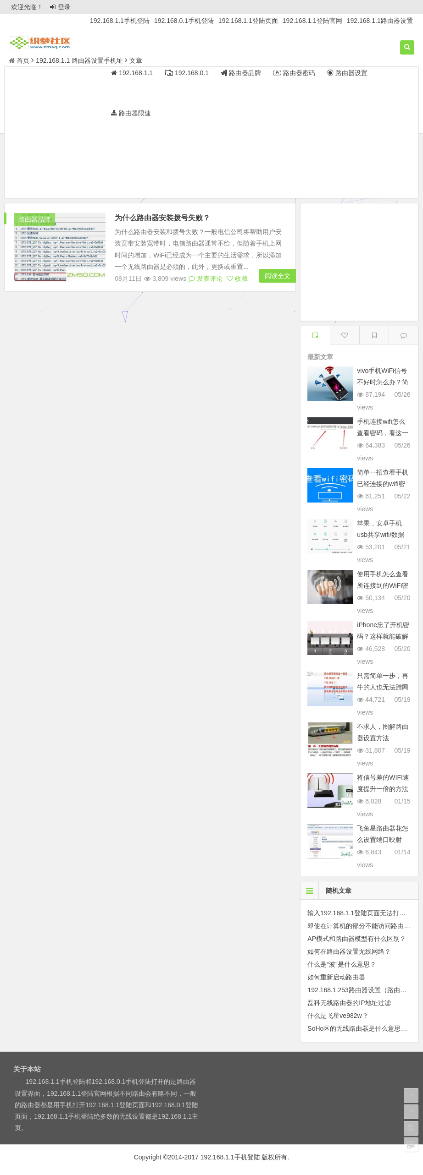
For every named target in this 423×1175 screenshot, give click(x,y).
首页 (19, 60)
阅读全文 (277, 275)
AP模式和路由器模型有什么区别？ (356, 938)
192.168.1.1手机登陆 (120, 20)
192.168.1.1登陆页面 (248, 20)
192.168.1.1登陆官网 (312, 20)
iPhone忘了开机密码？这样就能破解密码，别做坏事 (383, 636)
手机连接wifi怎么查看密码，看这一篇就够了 (382, 433)
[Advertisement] (211, 134)
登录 (60, 7)
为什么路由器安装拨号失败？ (162, 218)
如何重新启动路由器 (336, 977)
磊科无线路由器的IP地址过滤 (348, 1002)
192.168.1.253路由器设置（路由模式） (363, 990)
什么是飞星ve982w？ (337, 1015)
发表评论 (206, 278)
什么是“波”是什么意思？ (341, 964)
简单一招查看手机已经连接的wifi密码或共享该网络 (382, 484)
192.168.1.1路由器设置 (380, 20)
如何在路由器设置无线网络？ (349, 951)
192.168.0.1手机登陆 (184, 20)
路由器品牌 (34, 219)
